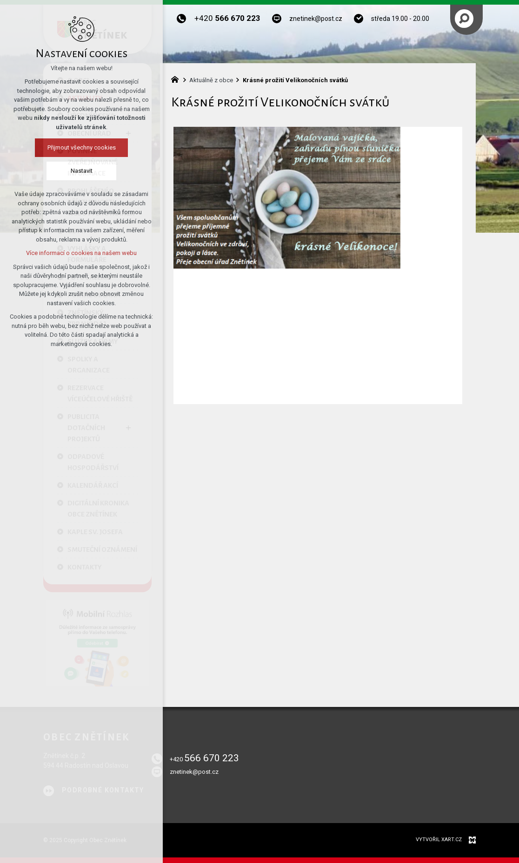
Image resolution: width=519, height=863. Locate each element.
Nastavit (81, 170)
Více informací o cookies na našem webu (81, 252)
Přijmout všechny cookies (81, 147)
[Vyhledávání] (464, 18)
